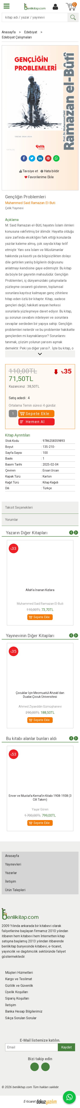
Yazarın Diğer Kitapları (26, 532)
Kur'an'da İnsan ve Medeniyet (40, 795)
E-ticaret (30, 1102)
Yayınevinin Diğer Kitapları (30, 635)
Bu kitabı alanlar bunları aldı (31, 738)
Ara (73, 17)
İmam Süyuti (40, 706)
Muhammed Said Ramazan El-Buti (40, 603)
